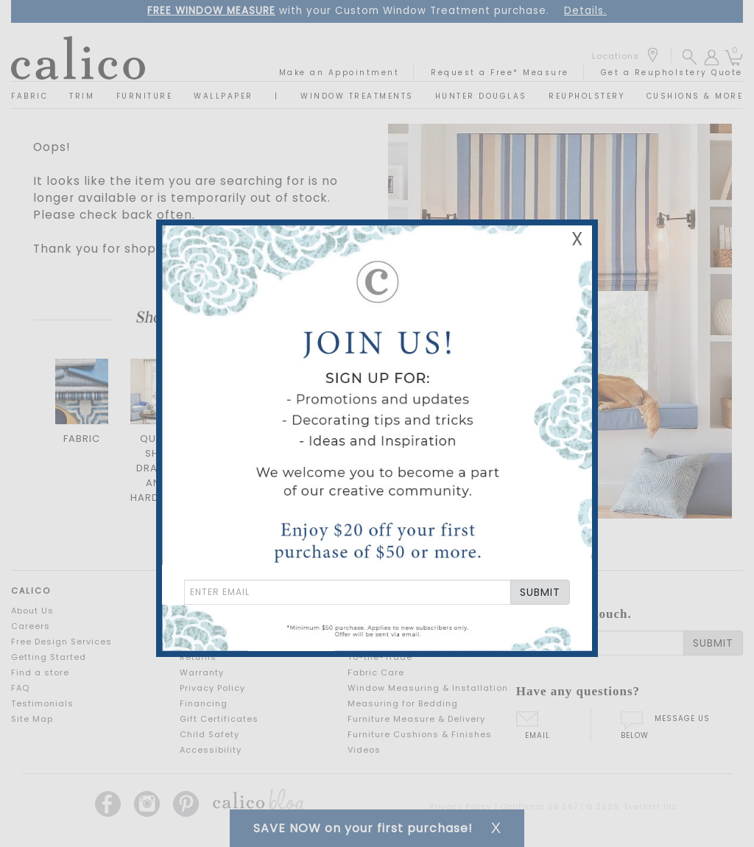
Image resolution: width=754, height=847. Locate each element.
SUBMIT (540, 592)
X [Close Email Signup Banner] (577, 239)
